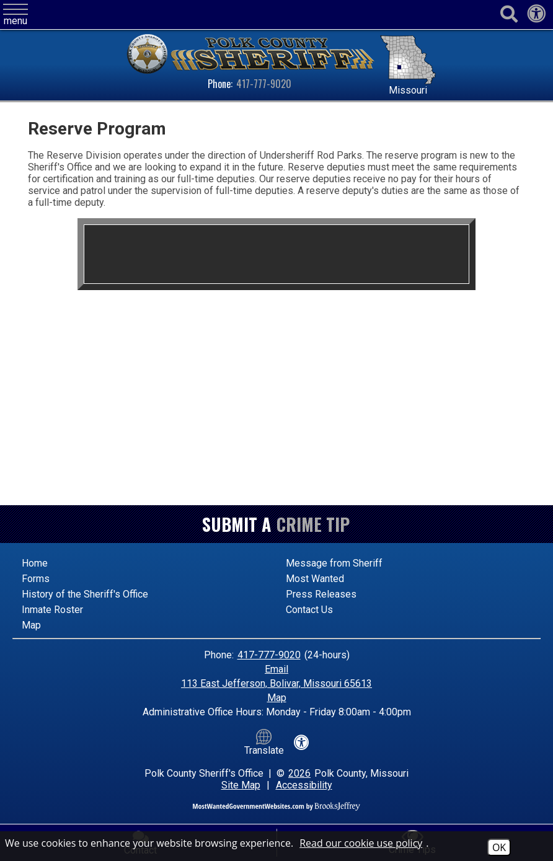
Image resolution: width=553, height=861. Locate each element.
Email (276, 669)
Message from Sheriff (334, 563)
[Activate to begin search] (509, 14)
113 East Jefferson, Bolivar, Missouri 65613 (276, 683)
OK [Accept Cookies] (499, 847)
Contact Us (309, 610)
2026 (299, 773)
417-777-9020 (263, 83)
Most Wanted (315, 579)
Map (31, 625)
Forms (36, 579)
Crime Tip (313, 524)
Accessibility (304, 785)
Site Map (240, 785)
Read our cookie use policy (360, 843)
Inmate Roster (52, 610)
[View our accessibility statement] (536, 17)
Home (35, 563)
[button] (15, 15)
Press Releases (321, 594)
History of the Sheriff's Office (85, 594)
